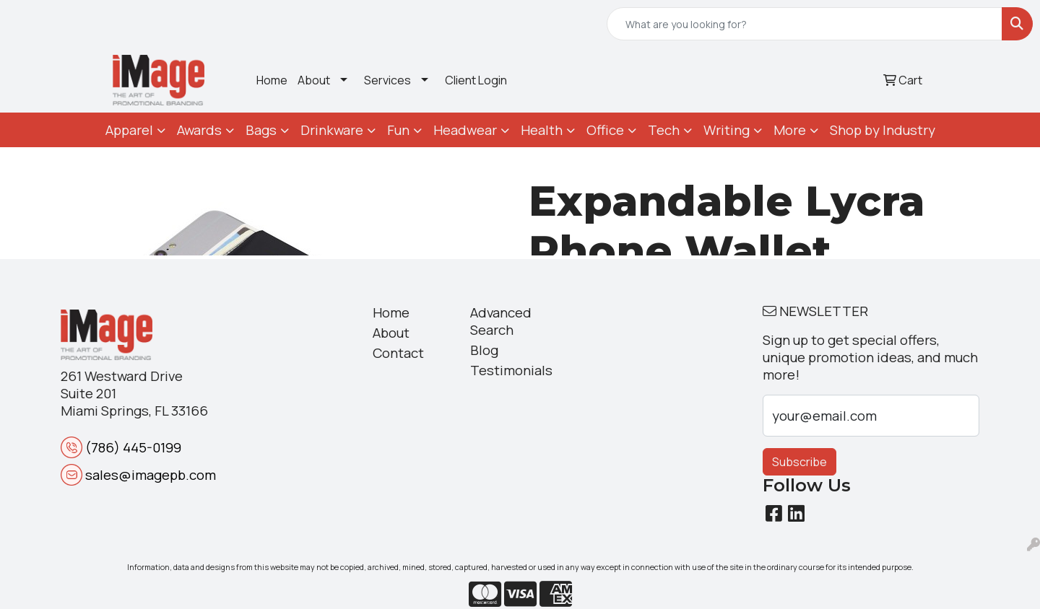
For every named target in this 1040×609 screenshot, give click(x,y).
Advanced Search (501, 321)
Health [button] (542, 130)
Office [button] (605, 130)
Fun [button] (398, 130)
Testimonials (510, 370)
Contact (398, 352)
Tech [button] (664, 130)
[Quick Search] (804, 23)
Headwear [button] (465, 130)
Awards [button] (199, 130)
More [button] (790, 130)
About (314, 80)
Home (271, 80)
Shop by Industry (882, 130)
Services (387, 80)
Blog (484, 350)
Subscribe (799, 462)
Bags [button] (261, 130)
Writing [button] (726, 130)
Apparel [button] (129, 130)
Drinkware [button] (331, 130)
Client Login (476, 80)
